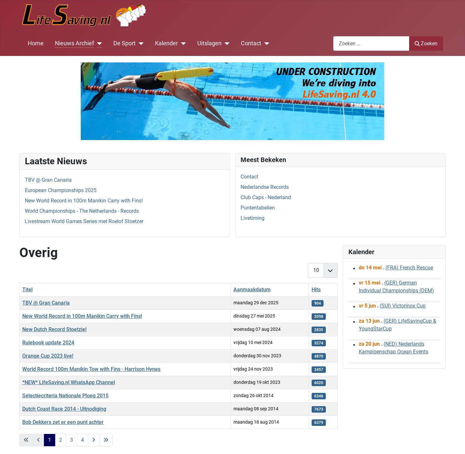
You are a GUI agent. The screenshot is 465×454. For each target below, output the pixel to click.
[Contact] (265, 43)
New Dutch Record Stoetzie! (54, 329)
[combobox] (371, 43)
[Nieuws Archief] (98, 43)
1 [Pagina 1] (49, 440)
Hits (316, 289)
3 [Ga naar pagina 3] (71, 440)
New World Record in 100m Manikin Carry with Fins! (82, 316)
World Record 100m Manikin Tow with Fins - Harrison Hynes (91, 369)
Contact (251, 43)
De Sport (124, 43)
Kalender (166, 43)
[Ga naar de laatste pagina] (106, 440)
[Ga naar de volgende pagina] (93, 440)
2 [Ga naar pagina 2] (60, 440)
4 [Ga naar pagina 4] (82, 440)
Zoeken (426, 43)
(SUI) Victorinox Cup (403, 306)
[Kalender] (182, 43)
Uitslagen (209, 43)
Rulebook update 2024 (48, 343)
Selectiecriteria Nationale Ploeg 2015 (65, 396)
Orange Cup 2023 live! (47, 356)
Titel (27, 289)
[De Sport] (140, 43)
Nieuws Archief (74, 43)
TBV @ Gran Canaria (46, 303)
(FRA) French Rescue (409, 268)
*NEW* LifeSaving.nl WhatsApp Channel (68, 382)
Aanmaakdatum (252, 289)
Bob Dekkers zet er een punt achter (63, 422)
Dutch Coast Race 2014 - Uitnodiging (64, 409)
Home (36, 43)
